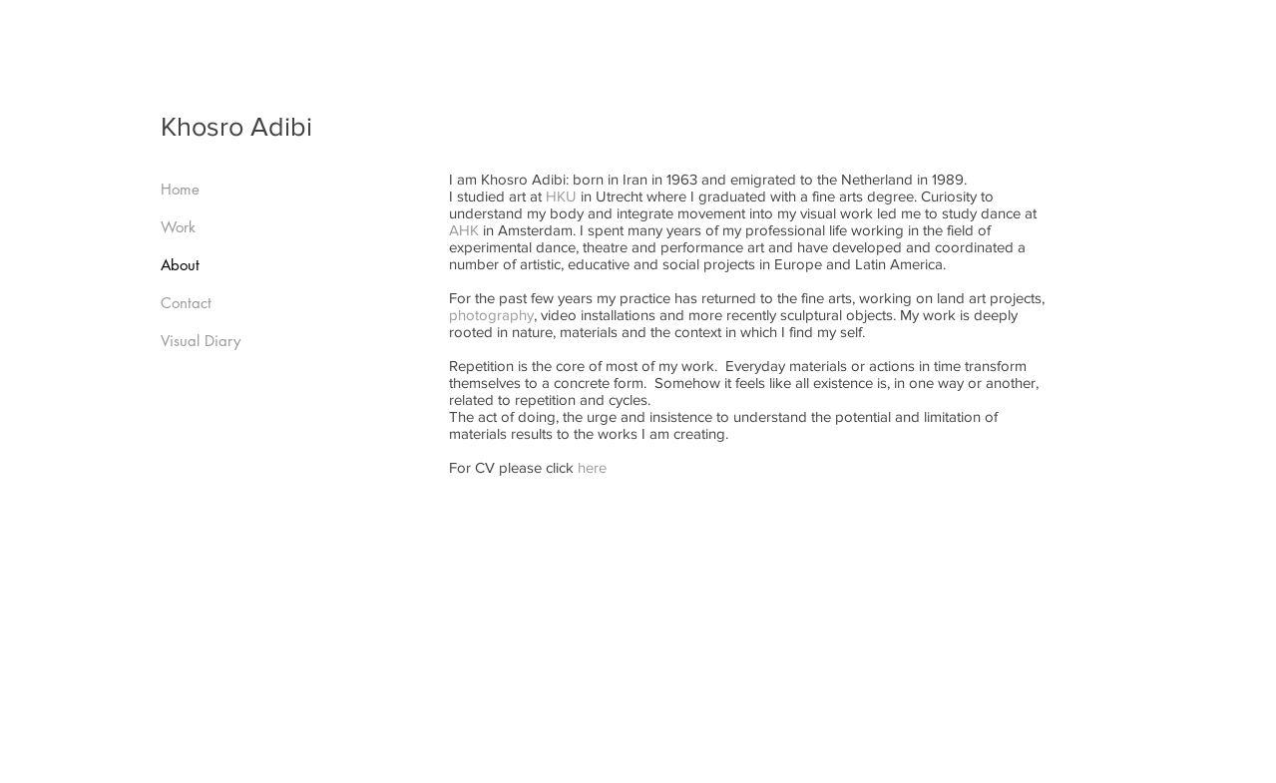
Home (180, 189)
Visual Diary (200, 340)
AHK (464, 229)
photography (491, 314)
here (592, 467)
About (180, 264)
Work (178, 226)
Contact (186, 302)
